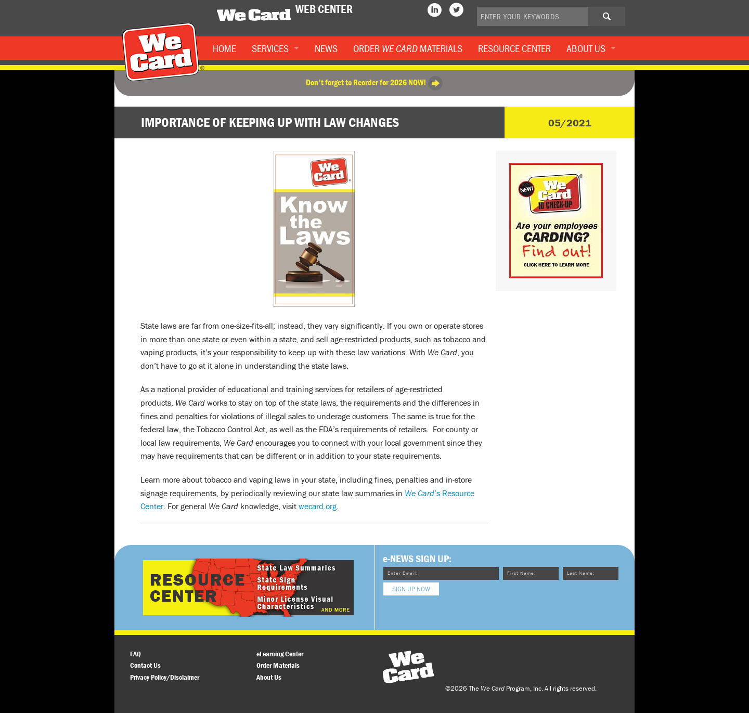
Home (224, 48)
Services (270, 48)
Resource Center (514, 48)
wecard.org (318, 506)
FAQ (135, 653)
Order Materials (407, 48)
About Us (585, 48)
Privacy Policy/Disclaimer (164, 677)
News (326, 48)
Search (615, 20)
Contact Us (145, 665)
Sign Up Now (411, 588)
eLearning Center (279, 653)
